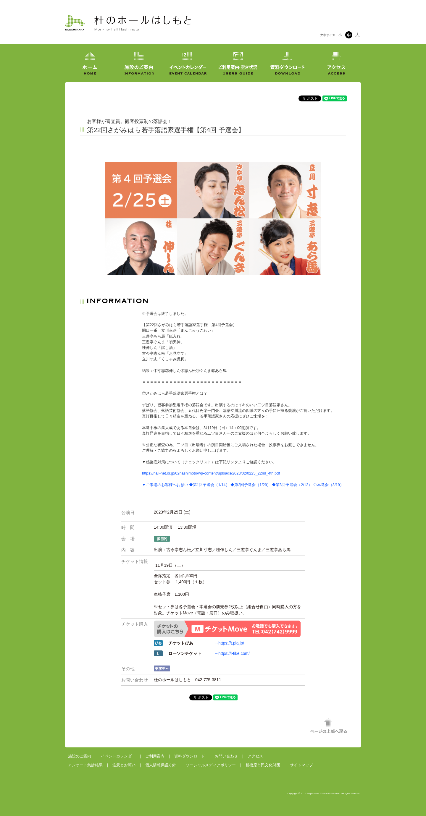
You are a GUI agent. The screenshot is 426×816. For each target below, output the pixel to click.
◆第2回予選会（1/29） (250, 485)
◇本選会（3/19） (328, 485)
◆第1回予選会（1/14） (209, 485)
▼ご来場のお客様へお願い (165, 485)
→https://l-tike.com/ (232, 653)
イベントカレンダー (118, 756)
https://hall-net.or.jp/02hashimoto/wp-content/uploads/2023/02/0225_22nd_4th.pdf (211, 473)
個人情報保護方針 (160, 765)
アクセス (255, 756)
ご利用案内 (154, 756)
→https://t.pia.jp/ (229, 643)
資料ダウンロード (189, 756)
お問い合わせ (226, 756)
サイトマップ (301, 765)
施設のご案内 (79, 756)
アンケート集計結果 (85, 765)
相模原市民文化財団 (263, 765)
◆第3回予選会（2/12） (292, 485)
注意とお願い (123, 765)
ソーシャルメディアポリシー (211, 765)
